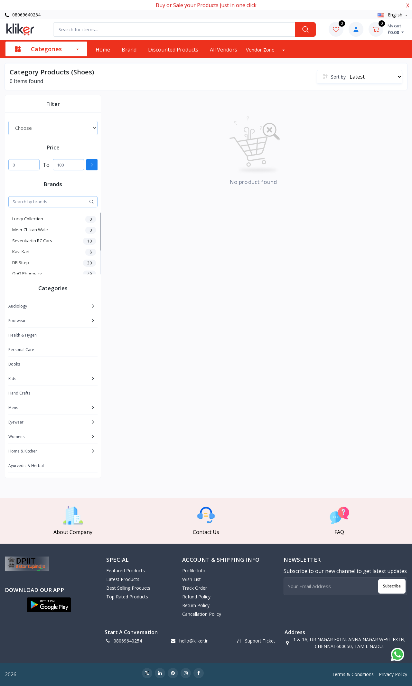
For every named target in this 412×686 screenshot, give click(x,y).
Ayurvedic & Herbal (26, 465)
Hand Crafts (19, 393)
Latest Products (122, 579)
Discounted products (173, 49)
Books (14, 364)
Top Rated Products (127, 597)
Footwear (17, 320)
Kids (12, 378)
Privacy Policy (393, 674)
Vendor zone (261, 49)
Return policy (196, 605)
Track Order (194, 588)
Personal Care (21, 349)
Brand (129, 49)
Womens (16, 436)
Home (103, 49)
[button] (49, 604)
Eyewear (15, 422)
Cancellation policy (201, 614)
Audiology (17, 306)
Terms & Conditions (353, 674)
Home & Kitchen (23, 451)
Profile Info (193, 570)
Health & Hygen (22, 335)
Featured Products (125, 570)
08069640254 (23, 15)
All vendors (223, 49)
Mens (13, 407)
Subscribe (392, 586)
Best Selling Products (128, 588)
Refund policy (196, 597)
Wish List (191, 579)
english (391, 15)
